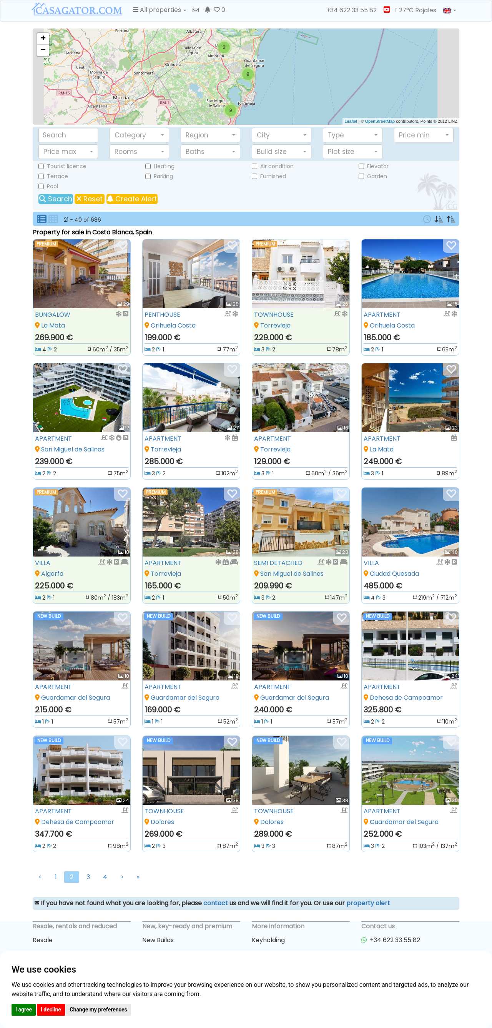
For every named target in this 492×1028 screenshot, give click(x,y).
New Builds (158, 940)
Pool (52, 186)
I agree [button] (23, 1009)
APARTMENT (382, 314)
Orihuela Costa (173, 325)
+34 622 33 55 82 (348, 10)
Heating (164, 166)
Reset (89, 199)
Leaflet (350, 121)
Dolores (162, 821)
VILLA (42, 562)
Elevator (378, 166)
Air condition (277, 166)
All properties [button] (159, 9)
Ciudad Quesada (394, 573)
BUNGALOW (52, 314)
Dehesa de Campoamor (406, 697)
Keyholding (268, 940)
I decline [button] (51, 1009)
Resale (43, 940)
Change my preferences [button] (98, 1009)
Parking (163, 176)
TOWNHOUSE (274, 314)
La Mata (53, 325)
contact (215, 903)
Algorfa (52, 573)
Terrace (57, 176)
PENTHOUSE (162, 314)
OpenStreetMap (380, 121)
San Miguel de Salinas (73, 449)
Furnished (273, 176)
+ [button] (43, 39)
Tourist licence (66, 166)
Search (55, 199)
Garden (377, 176)
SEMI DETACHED (278, 562)
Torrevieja (275, 325)
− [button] (43, 50)
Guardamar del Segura (75, 697)
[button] (139, 135)
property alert (368, 903)
